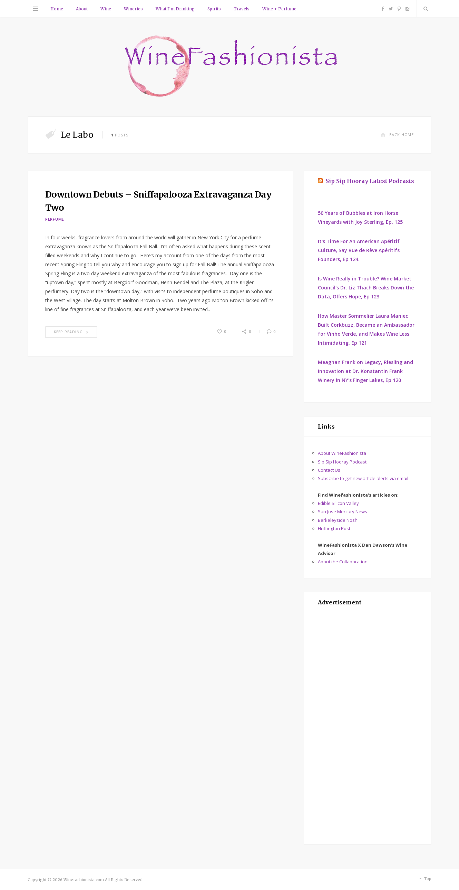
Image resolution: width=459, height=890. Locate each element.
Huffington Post (334, 528)
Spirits (214, 8)
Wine (105, 8)
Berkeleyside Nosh (338, 520)
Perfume (54, 219)
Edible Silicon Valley (338, 503)
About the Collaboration (343, 561)
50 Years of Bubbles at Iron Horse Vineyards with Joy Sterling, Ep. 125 (360, 217)
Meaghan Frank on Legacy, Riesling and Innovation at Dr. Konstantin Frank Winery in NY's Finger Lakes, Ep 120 (365, 371)
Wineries (133, 8)
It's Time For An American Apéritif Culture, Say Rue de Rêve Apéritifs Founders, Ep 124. (359, 250)
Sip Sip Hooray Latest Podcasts (369, 181)
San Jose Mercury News (342, 511)
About (82, 8)
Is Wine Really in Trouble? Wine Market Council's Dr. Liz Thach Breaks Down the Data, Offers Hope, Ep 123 (366, 287)
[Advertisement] (367, 728)
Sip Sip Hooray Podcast (342, 462)
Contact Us (329, 470)
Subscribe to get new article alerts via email (363, 478)
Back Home (397, 134)
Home (56, 8)
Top (424, 879)
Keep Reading (71, 331)
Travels (242, 8)
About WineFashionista (342, 453)
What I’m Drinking (175, 8)
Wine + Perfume (279, 8)
